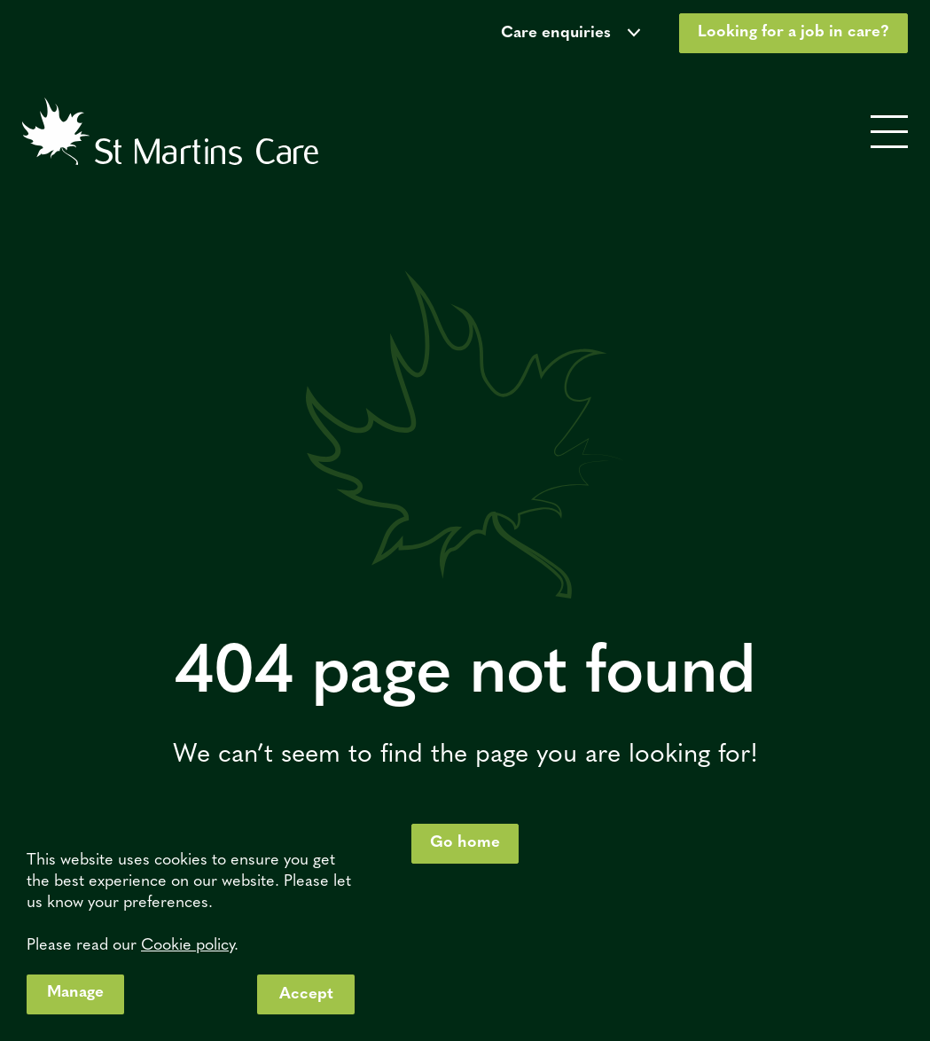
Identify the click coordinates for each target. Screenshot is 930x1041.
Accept (306, 994)
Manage (75, 992)
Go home (465, 842)
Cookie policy (187, 945)
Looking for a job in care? (793, 32)
